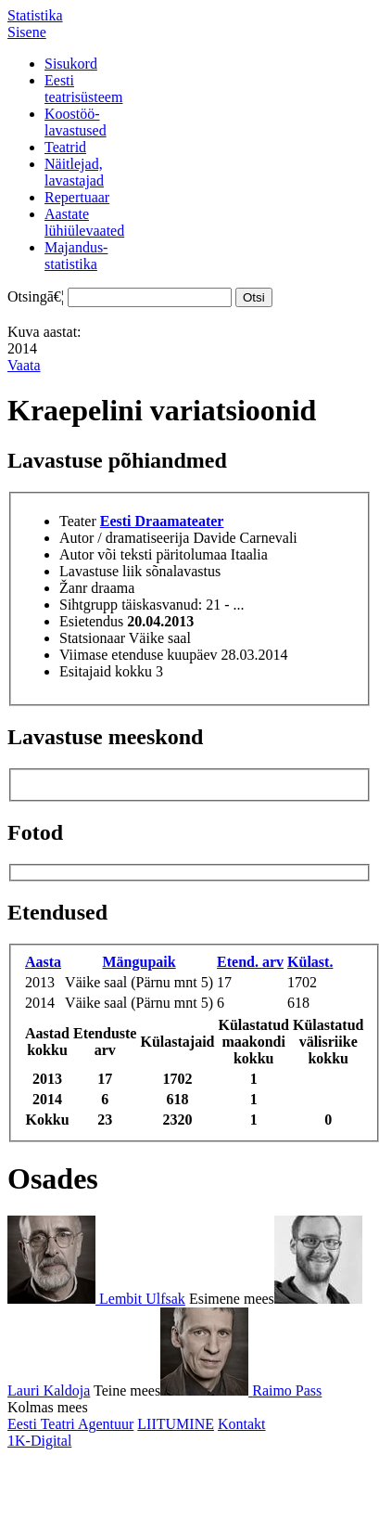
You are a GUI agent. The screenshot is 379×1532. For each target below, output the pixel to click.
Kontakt (242, 1424)
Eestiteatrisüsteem (83, 88)
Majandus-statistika (75, 255)
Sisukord (70, 63)
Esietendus (91, 621)
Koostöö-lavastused (75, 122)
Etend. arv (250, 962)
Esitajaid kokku (105, 671)
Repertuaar (76, 197)
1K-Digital (39, 1440)
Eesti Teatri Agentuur (70, 1424)
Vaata (24, 365)
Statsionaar (92, 638)
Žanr (73, 588)
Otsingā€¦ (35, 296)
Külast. (310, 962)
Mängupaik (139, 962)
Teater (77, 521)
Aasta (43, 962)
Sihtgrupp (88, 604)
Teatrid (65, 147)
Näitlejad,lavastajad (74, 172)
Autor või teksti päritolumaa (143, 554)
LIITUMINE (175, 1424)
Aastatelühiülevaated (84, 222)
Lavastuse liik (100, 571)
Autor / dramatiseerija (124, 538)
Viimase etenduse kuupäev (138, 655)
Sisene (26, 32)
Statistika (35, 15)
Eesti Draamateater (162, 521)
